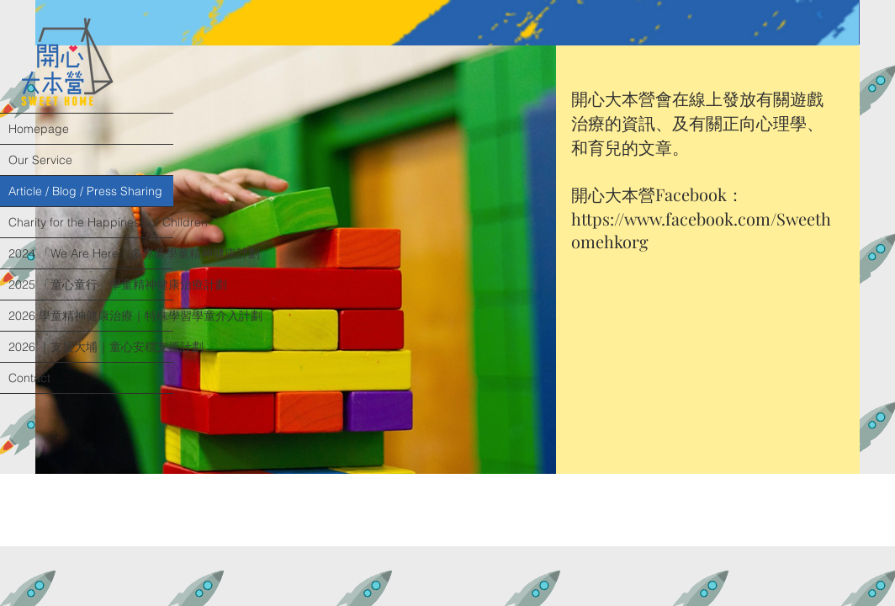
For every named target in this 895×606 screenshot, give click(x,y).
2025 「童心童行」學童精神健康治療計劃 (90, 284)
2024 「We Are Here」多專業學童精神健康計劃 (90, 253)
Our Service (40, 159)
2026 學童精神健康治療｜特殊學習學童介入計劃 (90, 315)
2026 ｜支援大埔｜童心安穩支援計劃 (90, 346)
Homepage (38, 128)
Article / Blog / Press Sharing (85, 191)
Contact (29, 377)
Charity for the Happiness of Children (90, 222)
